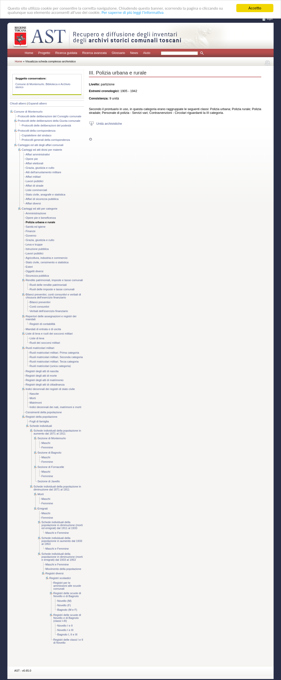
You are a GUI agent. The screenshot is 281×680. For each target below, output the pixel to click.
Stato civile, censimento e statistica (47, 262)
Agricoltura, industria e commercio (46, 257)
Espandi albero (37, 103)
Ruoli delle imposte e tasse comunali (52, 289)
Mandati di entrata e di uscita (43, 329)
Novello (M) (64, 600)
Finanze (31, 231)
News (134, 53)
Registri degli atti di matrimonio (44, 380)
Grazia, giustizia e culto (40, 167)
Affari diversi (33, 203)
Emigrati (43, 508)
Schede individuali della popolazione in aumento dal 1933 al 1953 (61, 540)
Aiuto (146, 53)
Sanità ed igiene (35, 226)
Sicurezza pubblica (37, 275)
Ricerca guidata (66, 53)
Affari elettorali (34, 163)
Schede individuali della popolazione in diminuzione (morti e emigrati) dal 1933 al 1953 (62, 556)
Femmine (47, 447)
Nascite (34, 393)
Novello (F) (64, 605)
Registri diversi (54, 573)
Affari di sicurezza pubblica (42, 198)
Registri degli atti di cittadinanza (45, 384)
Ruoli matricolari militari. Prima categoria (54, 352)
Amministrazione (36, 213)
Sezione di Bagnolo (49, 452)
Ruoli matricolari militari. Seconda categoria (56, 357)
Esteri (29, 266)
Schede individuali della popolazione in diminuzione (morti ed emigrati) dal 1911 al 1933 (62, 525)
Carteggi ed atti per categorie (39, 208)
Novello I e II (65, 625)
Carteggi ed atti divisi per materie (42, 149)
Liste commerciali (36, 190)
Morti (33, 398)
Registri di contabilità (42, 323)
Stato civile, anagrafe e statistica (45, 194)
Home (29, 53)
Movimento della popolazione (63, 568)
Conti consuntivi (39, 306)
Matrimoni (36, 402)
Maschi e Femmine (57, 532)
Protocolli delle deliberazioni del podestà (46, 125)
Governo (31, 235)
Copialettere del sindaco (36, 135)
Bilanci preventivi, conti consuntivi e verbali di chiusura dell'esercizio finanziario (53, 296)
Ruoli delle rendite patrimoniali (48, 284)
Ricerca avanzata (94, 53)
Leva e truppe (34, 244)
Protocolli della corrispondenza (36, 130)
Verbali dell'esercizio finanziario (49, 311)
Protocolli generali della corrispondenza (46, 139)
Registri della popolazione (41, 416)
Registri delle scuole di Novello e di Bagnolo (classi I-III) (67, 617)
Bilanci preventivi (40, 302)
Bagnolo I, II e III (67, 634)
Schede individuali (41, 425)
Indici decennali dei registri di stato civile (50, 389)
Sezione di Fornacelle (51, 466)
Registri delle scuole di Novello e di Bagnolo (67, 595)
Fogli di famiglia (39, 421)
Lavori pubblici (34, 181)
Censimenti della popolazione (44, 412)
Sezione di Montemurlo (52, 438)
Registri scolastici (60, 578)
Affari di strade (34, 185)
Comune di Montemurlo (28, 111)
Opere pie (32, 158)
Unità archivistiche (109, 123)
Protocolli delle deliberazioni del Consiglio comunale (49, 116)
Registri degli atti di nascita (42, 371)
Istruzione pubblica (37, 248)
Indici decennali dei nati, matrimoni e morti (55, 407)
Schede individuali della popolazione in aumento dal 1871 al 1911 (57, 432)
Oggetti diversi (34, 271)
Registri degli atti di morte (41, 375)
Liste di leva (37, 338)
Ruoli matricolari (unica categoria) (50, 365)
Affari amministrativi (38, 154)
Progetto (44, 53)
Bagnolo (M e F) (67, 609)
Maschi (45, 442)
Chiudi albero (18, 103)
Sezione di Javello (49, 481)
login (270, 18)
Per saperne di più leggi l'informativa (132, 12)
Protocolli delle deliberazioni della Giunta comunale (49, 120)
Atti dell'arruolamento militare (43, 172)
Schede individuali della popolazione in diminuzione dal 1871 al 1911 (57, 488)
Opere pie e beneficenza (41, 217)
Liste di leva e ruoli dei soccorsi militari (49, 333)
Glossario (118, 53)
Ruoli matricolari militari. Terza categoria (54, 361)
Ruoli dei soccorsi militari (45, 342)
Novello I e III (65, 630)
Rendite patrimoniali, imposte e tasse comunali (54, 280)
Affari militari (33, 176)
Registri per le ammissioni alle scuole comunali (67, 585)
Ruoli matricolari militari (40, 347)
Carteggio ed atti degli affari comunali (40, 145)
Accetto (254, 8)
